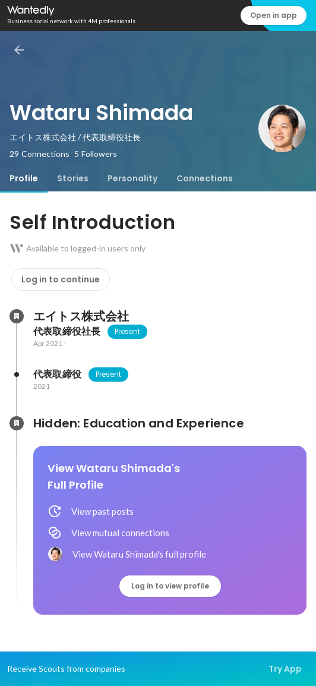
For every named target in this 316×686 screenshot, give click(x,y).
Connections (204, 178)
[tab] (24, 178)
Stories (73, 178)
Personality (132, 178)
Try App (285, 669)
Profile (24, 178)
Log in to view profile (170, 586)
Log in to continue (60, 279)
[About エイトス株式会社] (17, 316)
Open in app (273, 15)
